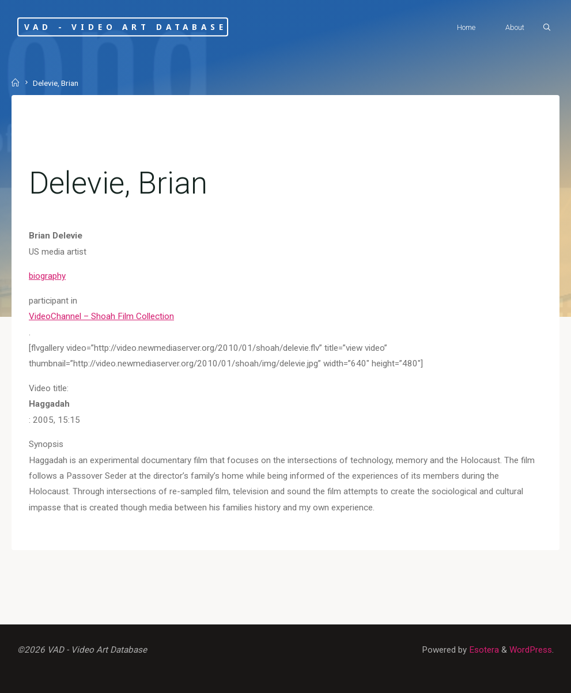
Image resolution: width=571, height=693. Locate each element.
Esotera (483, 650)
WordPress (530, 650)
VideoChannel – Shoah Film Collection (101, 316)
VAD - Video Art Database (125, 26)
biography (47, 276)
